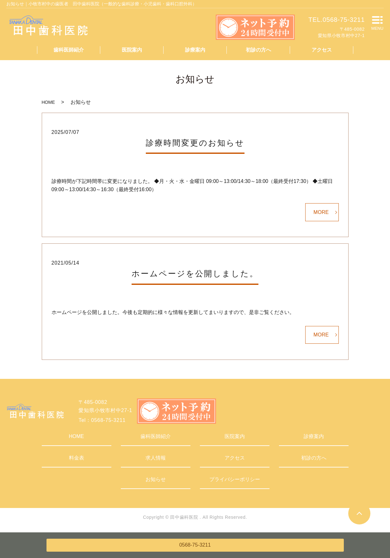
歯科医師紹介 (68, 50)
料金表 (76, 458)
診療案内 (195, 50)
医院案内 (132, 50)
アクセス (322, 50)
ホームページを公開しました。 (195, 273)
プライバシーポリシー (234, 479)
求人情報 (155, 458)
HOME (48, 102)
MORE (321, 212)
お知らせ (155, 479)
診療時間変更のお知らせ (195, 142)
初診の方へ (258, 50)
